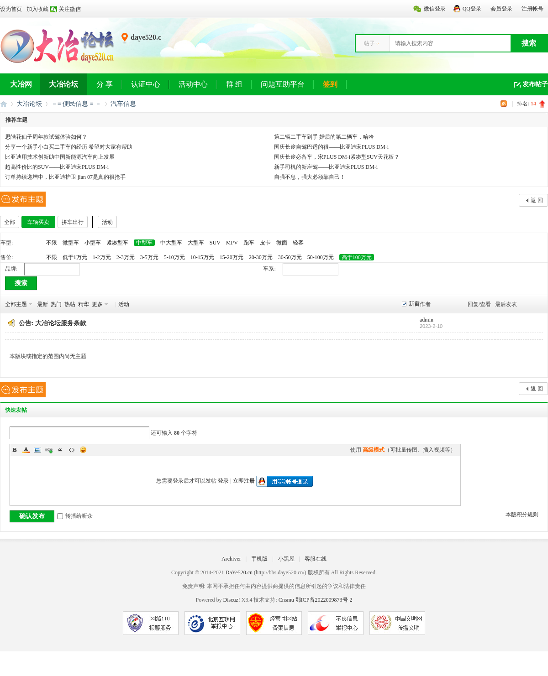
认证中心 (145, 84)
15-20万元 (231, 257)
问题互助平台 (283, 84)
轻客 (298, 242)
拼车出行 (73, 222)
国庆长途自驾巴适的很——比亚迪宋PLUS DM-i (331, 147)
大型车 (196, 242)
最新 (42, 304)
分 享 (104, 84)
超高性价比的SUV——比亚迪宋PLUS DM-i (57, 167)
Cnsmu (287, 600)
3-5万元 (149, 257)
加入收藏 (37, 9)
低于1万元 (75, 257)
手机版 (259, 559)
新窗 (414, 304)
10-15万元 (202, 257)
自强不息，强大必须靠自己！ (309, 177)
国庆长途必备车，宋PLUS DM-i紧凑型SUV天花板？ (337, 157)
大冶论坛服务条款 (60, 323)
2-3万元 (125, 257)
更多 (97, 304)
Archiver (231, 559)
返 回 (537, 200)
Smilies (83, 449)
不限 (51, 242)
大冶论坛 (63, 84)
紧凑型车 (117, 242)
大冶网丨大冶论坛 (3, 103)
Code (71, 449)
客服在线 (316, 559)
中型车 (144, 242)
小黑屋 (286, 559)
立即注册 (244, 481)
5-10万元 (174, 257)
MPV (232, 242)
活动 (107, 222)
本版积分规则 (522, 514)
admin (426, 320)
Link (48, 449)
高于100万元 (357, 257)
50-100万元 (320, 257)
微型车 (71, 242)
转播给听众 (75, 516)
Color (26, 449)
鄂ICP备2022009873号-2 (324, 600)
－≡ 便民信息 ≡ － (76, 103)
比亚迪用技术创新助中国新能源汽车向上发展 (60, 157)
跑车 (248, 242)
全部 (9, 222)
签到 (330, 84)
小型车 (92, 242)
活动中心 (193, 84)
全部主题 (16, 304)
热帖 (69, 304)
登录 (223, 481)
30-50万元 (290, 257)
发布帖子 (535, 84)
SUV (215, 242)
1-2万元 (102, 257)
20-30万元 (261, 257)
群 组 (234, 84)
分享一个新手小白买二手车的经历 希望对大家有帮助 (68, 147)
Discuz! (231, 600)
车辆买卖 (38, 222)
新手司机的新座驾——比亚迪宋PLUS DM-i (326, 167)
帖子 (369, 43)
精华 (83, 304)
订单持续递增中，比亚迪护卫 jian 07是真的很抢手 (65, 177)
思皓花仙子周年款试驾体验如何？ (46, 137)
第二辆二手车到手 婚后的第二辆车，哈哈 (324, 137)
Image (37, 449)
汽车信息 (123, 103)
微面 (281, 242)
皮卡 (265, 242)
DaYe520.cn (239, 572)
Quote (60, 449)
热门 (56, 304)
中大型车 (171, 242)
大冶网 (21, 84)
